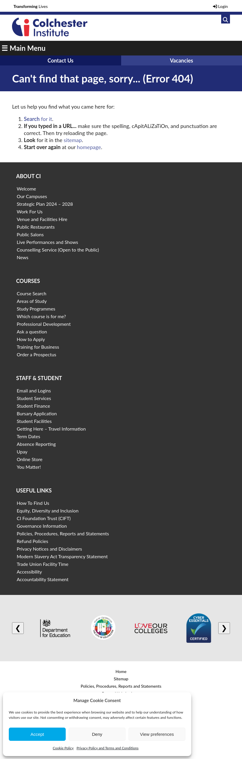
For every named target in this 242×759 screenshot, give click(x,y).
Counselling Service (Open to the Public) (58, 249)
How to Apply (31, 339)
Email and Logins (34, 390)
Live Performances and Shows (47, 242)
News (22, 257)
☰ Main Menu (23, 48)
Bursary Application (37, 413)
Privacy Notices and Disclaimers (49, 548)
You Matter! (29, 467)
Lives (30, 6)
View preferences (157, 734)
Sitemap (121, 678)
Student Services (34, 398)
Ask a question (32, 331)
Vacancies (181, 60)
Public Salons (30, 234)
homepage (89, 147)
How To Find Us (33, 503)
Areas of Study (32, 301)
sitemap (73, 140)
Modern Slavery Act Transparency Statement (62, 556)
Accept (37, 734)
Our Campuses (32, 196)
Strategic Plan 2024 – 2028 (45, 204)
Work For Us (30, 211)
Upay (22, 451)
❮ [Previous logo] (18, 628)
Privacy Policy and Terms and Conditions (107, 748)
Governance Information (42, 526)
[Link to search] (225, 19)
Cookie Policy (63, 748)
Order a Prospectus (36, 354)
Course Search (31, 293)
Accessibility (29, 571)
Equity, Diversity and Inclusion (48, 510)
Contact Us (61, 60)
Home (121, 671)
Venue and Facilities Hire (42, 219)
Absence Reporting (36, 444)
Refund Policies (32, 541)
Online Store (30, 459)
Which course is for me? (41, 316)
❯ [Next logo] (224, 628)
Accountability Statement (42, 579)
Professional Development (44, 324)
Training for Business (38, 347)
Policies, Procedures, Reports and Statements (63, 533)
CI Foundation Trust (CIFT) (44, 518)
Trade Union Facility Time (42, 564)
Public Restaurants (36, 227)
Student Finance (33, 406)
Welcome (26, 188)
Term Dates (28, 436)
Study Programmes (36, 308)
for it (38, 119)
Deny (97, 734)
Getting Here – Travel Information (51, 428)
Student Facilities (34, 421)
